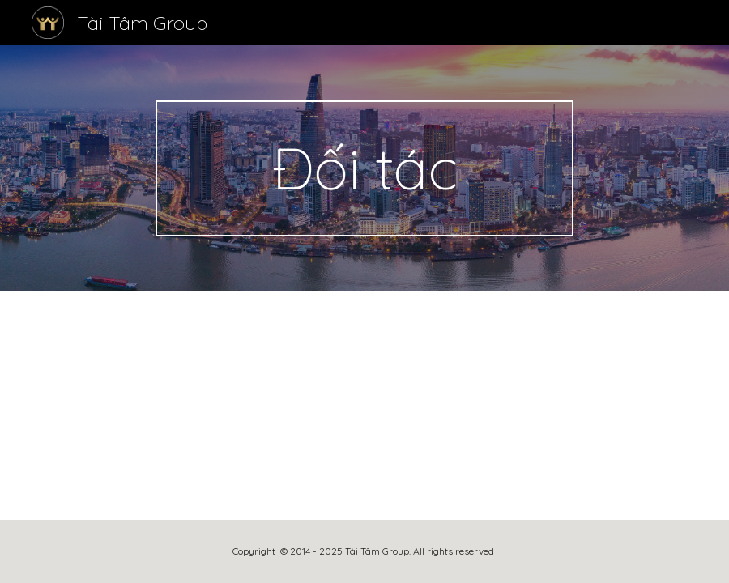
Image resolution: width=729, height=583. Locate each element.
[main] (364, 168)
